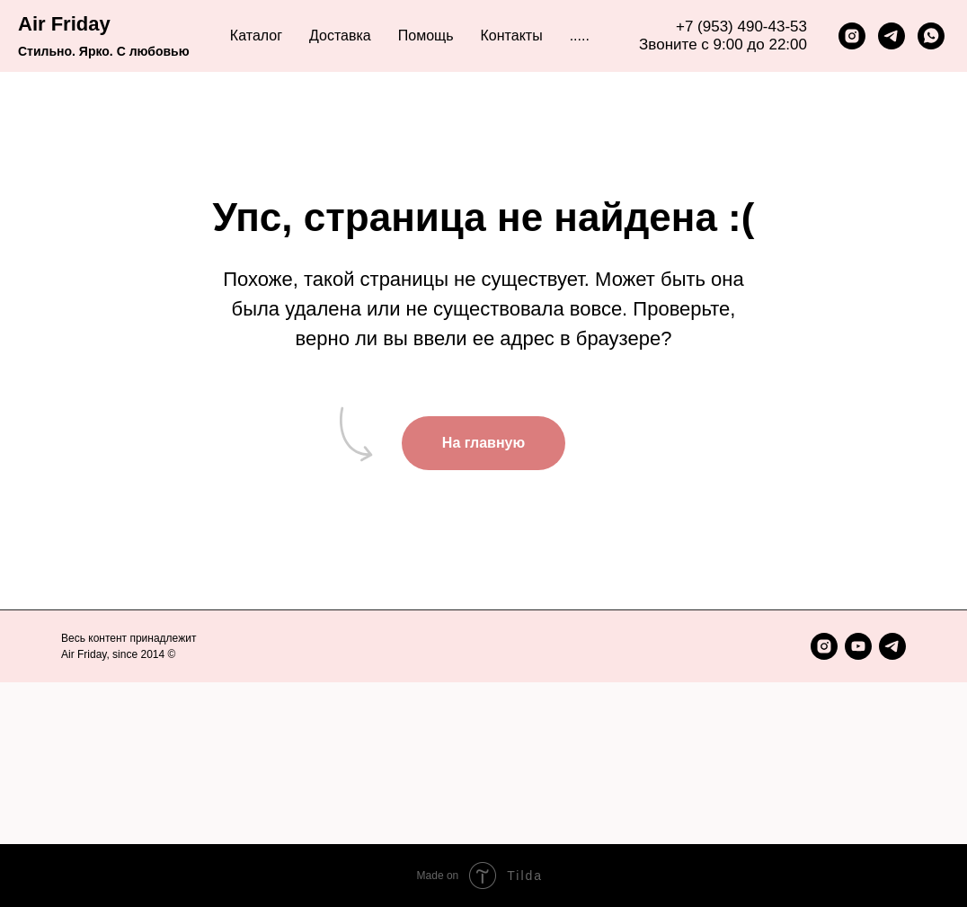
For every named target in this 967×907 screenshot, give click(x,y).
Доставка (340, 35)
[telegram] (891, 35)
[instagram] (851, 35)
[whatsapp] (931, 35)
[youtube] (858, 646)
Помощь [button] (426, 35)
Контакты (512, 35)
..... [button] (580, 35)
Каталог (256, 35)
